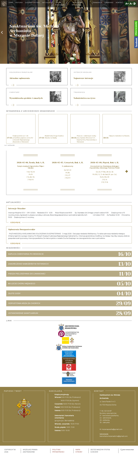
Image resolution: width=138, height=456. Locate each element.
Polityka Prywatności (58, 451)
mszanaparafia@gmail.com (112, 429)
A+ (127, 3)
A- (131, 3)
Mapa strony (79, 451)
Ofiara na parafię (136, 28)
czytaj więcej (15, 222)
